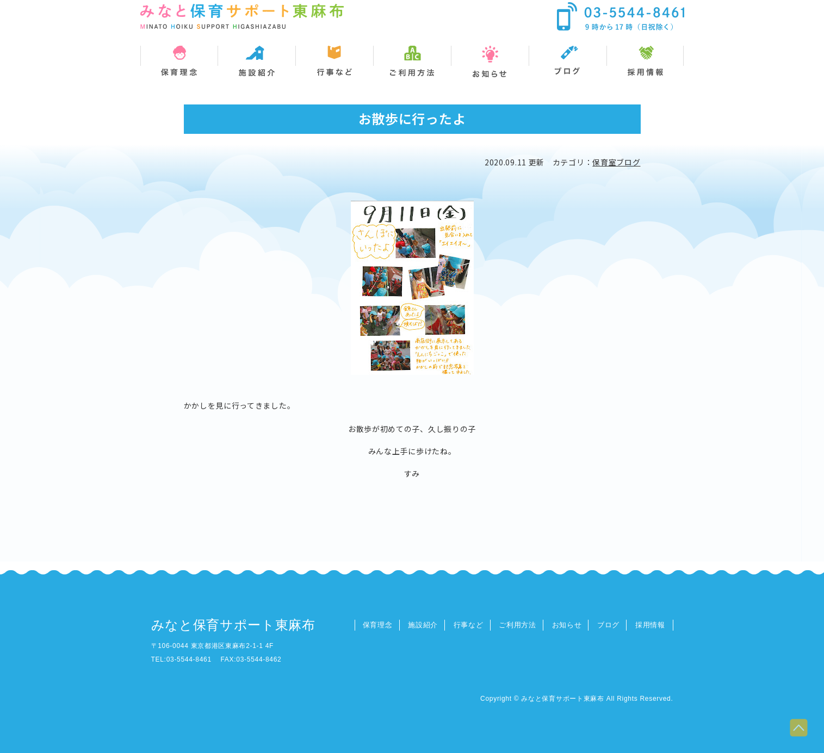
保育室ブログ (616, 162)
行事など (469, 625)
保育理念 (378, 625)
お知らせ (567, 625)
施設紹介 (423, 625)
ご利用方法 (517, 625)
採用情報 (650, 625)
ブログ (608, 625)
